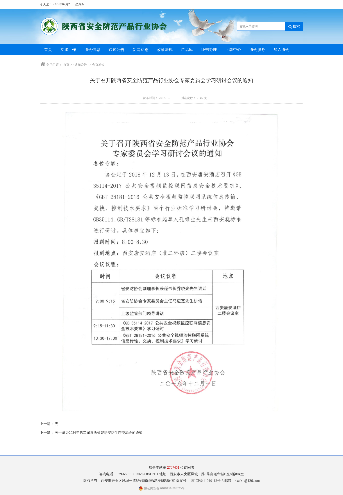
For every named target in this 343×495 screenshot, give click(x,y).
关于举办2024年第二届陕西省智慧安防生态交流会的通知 (99, 432)
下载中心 (233, 49)
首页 (48, 49)
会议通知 (98, 64)
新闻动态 (140, 49)
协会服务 (257, 49)
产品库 (187, 49)
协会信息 (92, 49)
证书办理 (209, 49)
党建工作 (68, 49)
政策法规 (165, 49)
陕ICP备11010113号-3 (207, 480)
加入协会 (281, 49)
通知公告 (116, 49)
